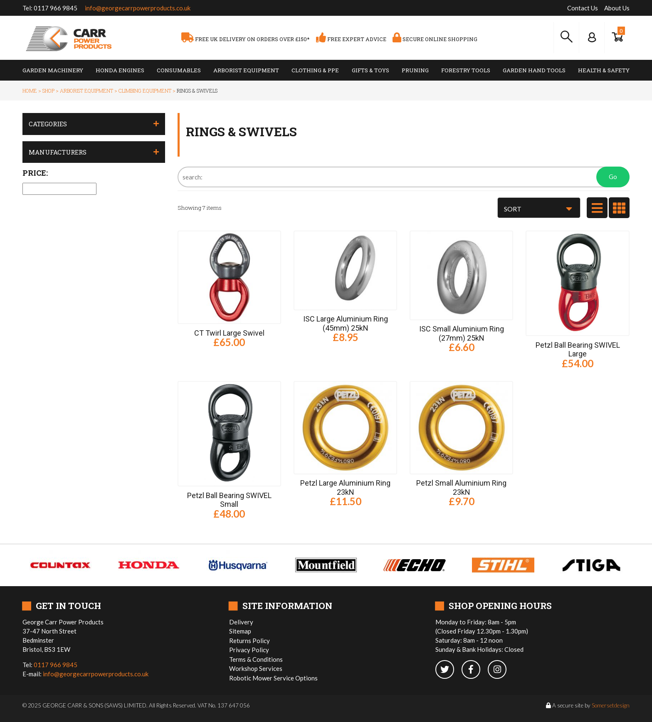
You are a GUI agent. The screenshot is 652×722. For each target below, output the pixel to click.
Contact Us (582, 8)
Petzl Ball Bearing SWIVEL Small (229, 500)
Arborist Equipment (246, 70)
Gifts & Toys (370, 70)
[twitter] (448, 670)
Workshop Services (255, 668)
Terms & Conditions (256, 659)
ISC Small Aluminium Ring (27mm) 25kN (461, 333)
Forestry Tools (465, 70)
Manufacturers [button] (57, 152)
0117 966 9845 (55, 8)
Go (613, 176)
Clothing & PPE (315, 70)
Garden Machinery (52, 70)
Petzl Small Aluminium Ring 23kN (461, 487)
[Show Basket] (617, 37)
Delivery (241, 622)
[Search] (404, 177)
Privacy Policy (249, 649)
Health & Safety (604, 70)
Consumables (179, 70)
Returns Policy (249, 640)
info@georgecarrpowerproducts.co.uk (137, 8)
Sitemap (240, 631)
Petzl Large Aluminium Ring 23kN (345, 487)
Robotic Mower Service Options (273, 678)
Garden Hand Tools (534, 70)
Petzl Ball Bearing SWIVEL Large (578, 350)
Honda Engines (120, 70)
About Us (617, 8)
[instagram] (500, 670)
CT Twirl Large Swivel (229, 333)
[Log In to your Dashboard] (591, 37)
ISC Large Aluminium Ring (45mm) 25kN (345, 323)
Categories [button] (48, 124)
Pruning (415, 70)
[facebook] (475, 670)
